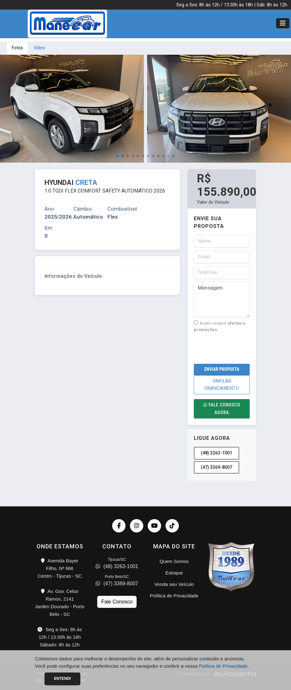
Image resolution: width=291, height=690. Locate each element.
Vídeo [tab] (39, 47)
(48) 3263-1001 (216, 452)
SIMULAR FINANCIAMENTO (222, 384)
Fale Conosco (117, 601)
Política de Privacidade (174, 595)
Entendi (62, 678)
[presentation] (242, 348)
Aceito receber (220, 326)
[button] (117, 156)
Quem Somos (174, 561)
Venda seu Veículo (174, 584)
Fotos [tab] (17, 47)
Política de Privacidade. (224, 666)
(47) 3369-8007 (216, 467)
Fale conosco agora (221, 408)
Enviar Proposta (221, 369)
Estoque (174, 572)
